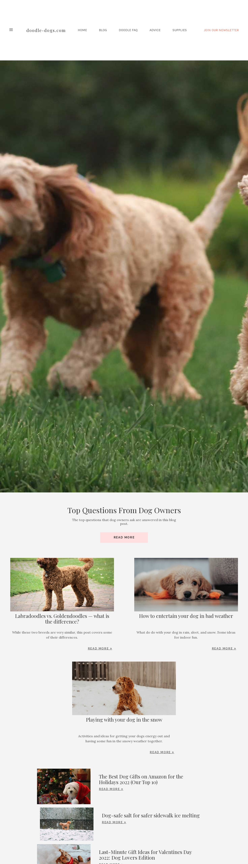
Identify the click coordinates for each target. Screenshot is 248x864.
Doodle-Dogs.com (46, 30)
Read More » (100, 648)
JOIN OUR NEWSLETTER (221, 30)
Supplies (180, 30)
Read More (124, 537)
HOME (82, 30)
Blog (103, 30)
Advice (155, 30)
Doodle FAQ (128, 30)
